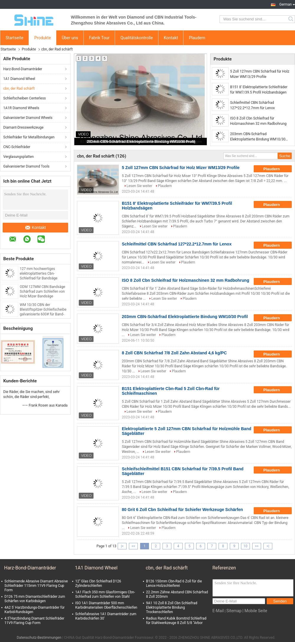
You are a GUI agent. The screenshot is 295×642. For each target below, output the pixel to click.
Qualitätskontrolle (136, 37)
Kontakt (171, 37)
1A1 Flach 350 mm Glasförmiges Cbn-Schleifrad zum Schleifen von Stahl (105, 594)
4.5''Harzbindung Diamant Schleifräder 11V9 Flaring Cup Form (34, 620)
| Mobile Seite (254, 610)
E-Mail (218, 610)
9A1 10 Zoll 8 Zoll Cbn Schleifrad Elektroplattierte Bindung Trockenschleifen (171, 607)
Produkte (42, 37)
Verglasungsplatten (18, 157)
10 (245, 546)
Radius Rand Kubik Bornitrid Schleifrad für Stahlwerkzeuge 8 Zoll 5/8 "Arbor (176, 620)
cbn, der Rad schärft (19, 88)
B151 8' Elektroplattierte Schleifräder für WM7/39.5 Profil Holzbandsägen (258, 89)
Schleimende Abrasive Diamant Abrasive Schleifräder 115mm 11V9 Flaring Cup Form (36, 585)
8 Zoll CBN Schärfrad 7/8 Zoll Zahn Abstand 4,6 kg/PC (174, 353)
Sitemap (233, 610)
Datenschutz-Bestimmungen (39, 638)
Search (291, 19)
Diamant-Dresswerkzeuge (23, 127)
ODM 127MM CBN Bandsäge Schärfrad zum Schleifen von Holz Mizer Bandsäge (42, 291)
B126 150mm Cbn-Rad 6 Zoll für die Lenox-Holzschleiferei (174, 583)
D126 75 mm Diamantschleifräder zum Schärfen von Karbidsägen (34, 598)
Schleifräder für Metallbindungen (29, 137)
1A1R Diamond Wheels (21, 108)
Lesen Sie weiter (139, 186)
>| (267, 546)
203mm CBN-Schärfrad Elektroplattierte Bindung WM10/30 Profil (141, 142)
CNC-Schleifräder (16, 147)
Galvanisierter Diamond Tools (26, 166)
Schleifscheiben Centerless (24, 98)
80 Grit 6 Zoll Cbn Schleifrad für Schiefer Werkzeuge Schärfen (182, 509)
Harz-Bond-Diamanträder (22, 69)
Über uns (70, 37)
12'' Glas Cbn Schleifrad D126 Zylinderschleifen (98, 583)
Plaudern (197, 37)
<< (133, 546)
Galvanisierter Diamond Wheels (28, 118)
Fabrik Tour (99, 37)
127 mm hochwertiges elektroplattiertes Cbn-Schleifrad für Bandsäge (39, 273)
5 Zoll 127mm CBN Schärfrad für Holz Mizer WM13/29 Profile (259, 74)
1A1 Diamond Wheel (19, 79)
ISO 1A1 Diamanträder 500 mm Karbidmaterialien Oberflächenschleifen (106, 605)
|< (122, 546)
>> (257, 546)
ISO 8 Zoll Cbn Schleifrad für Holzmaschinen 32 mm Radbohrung (258, 121)
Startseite (14, 37)
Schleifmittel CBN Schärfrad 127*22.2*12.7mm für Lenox (252, 105)
